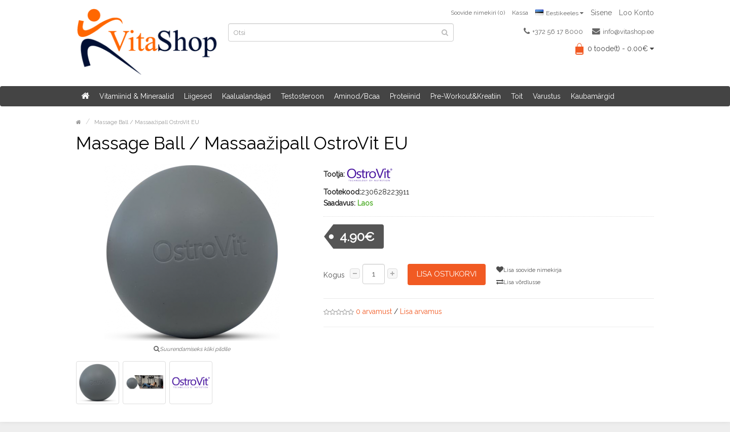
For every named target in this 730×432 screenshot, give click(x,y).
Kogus (334, 275)
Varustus (547, 96)
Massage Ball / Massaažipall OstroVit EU (146, 122)
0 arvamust (374, 311)
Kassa (520, 12)
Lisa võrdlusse (518, 282)
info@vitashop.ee (623, 31)
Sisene (601, 13)
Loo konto (636, 13)
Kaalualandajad (246, 96)
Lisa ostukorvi (447, 274)
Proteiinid (405, 96)
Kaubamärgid (592, 96)
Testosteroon (302, 96)
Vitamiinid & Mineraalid (136, 96)
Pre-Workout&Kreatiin (465, 96)
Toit (517, 96)
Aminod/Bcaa (357, 96)
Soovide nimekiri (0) (478, 12)
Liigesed (198, 96)
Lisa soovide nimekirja (529, 269)
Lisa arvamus (421, 311)
